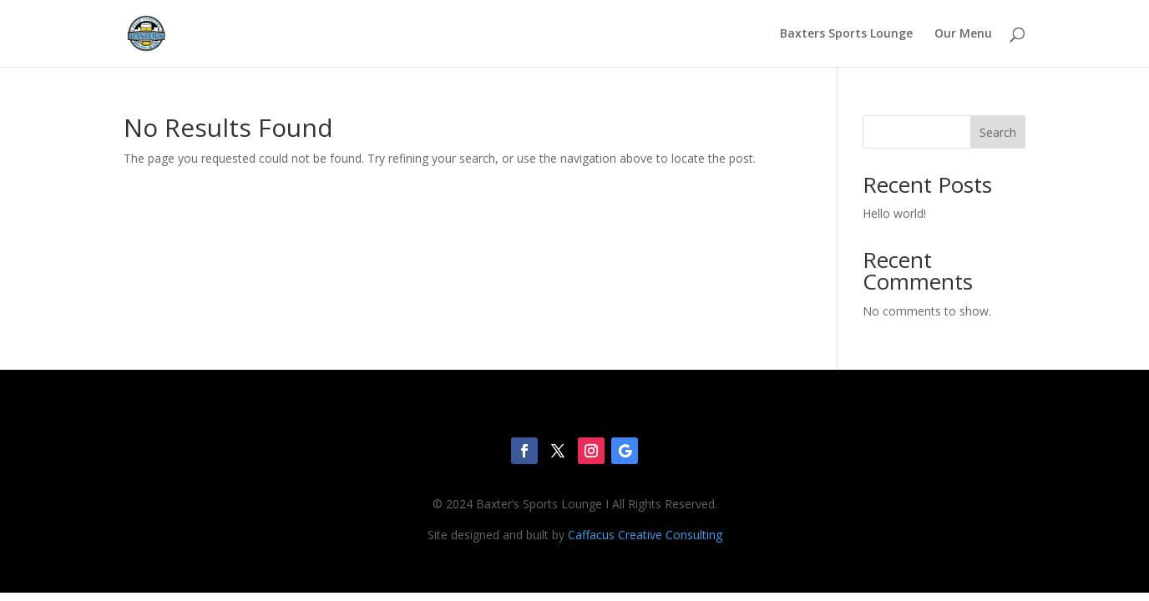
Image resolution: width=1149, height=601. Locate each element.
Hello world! (894, 213)
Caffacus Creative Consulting (645, 535)
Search (997, 132)
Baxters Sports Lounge (846, 34)
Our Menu (963, 34)
